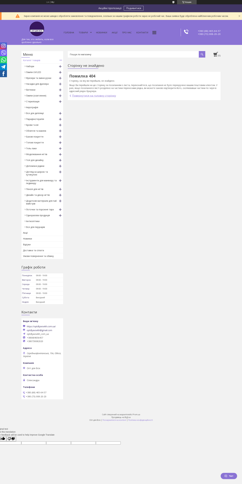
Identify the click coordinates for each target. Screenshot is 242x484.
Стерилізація (32, 101)
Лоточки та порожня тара (40, 209)
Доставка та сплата (33, 250)
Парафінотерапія (35, 119)
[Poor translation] (11, 438)
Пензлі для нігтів (34, 189)
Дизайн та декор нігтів (38, 194)
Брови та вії (32, 124)
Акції (114, 32)
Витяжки (30, 89)
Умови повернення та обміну (38, 256)
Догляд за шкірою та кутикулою (37, 173)
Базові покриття (34, 136)
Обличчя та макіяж (36, 130)
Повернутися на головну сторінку (94, 95)
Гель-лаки (31, 148)
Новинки (101, 32)
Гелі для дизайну (35, 160)
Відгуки (27, 244)
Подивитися (133, 8)
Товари (83, 32)
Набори (30, 66)
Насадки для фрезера (37, 83)
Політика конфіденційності (140, 420)
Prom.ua (136, 414)
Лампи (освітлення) (36, 95)
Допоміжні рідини (35, 165)
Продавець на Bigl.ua (121, 417)
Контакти (142, 32)
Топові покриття (35, 142)
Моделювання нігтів (36, 154)
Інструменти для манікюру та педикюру (41, 182)
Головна (69, 32)
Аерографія (32, 107)
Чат (228, 475)
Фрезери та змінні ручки (38, 78)
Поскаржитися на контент (114, 420)
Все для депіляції (35, 113)
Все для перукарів (35, 227)
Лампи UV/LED (33, 72)
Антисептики (33, 221)
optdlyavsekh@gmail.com (39, 330)
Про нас (127, 32)
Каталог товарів (31, 60)
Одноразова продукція (38, 215)
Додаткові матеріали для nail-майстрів (41, 202)
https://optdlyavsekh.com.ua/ (41, 326)
